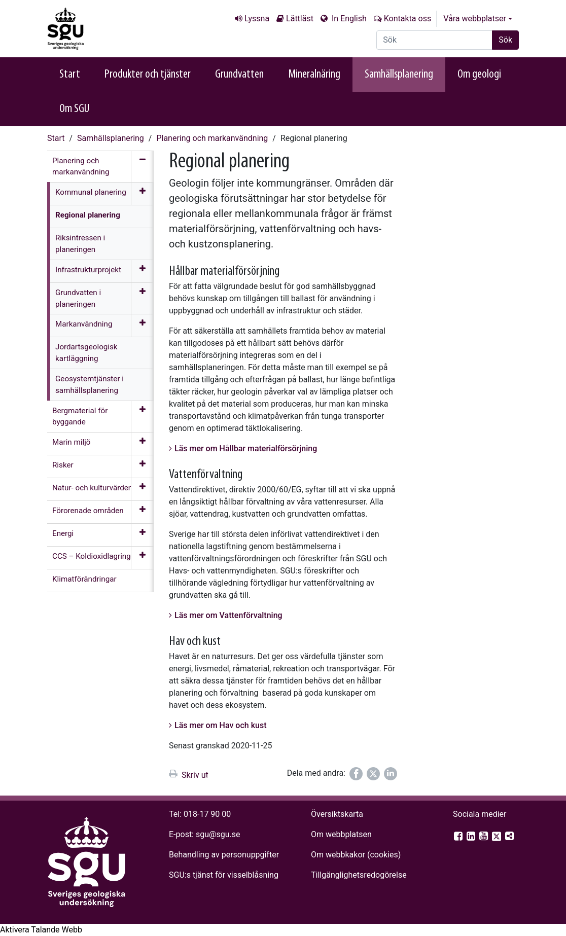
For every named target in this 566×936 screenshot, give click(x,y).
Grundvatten (239, 74)
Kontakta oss (407, 18)
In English (348, 18)
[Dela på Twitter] (373, 773)
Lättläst (299, 18)
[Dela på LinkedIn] (390, 773)
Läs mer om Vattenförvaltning (228, 615)
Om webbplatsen (341, 834)
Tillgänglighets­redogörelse (359, 875)
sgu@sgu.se (218, 834)
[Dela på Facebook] (356, 773)
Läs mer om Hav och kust (220, 725)
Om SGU (74, 109)
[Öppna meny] (142, 194)
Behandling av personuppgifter (224, 854)
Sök (505, 40)
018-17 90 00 (207, 814)
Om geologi (479, 74)
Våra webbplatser (474, 18)
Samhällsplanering (399, 74)
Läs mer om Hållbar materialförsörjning (245, 448)
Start (69, 74)
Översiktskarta (337, 814)
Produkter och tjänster (147, 74)
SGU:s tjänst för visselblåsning (223, 875)
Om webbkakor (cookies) (356, 854)
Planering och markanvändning (212, 138)
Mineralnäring (314, 74)
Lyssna (256, 18)
